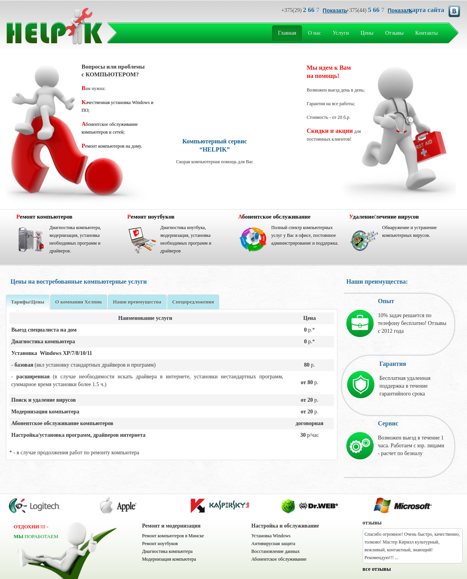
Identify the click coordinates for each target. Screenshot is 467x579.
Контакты (426, 33)
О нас (314, 33)
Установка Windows (271, 535)
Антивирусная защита (273, 543)
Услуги (341, 33)
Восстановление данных (275, 551)
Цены (367, 33)
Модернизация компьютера (169, 559)
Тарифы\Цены (27, 302)
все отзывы (377, 569)
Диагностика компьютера (167, 551)
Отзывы (394, 33)
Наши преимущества (137, 302)
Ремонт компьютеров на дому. (112, 146)
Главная (287, 33)
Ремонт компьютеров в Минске (173, 535)
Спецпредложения (193, 302)
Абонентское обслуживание (279, 559)
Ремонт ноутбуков (160, 543)
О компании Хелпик (78, 302)
